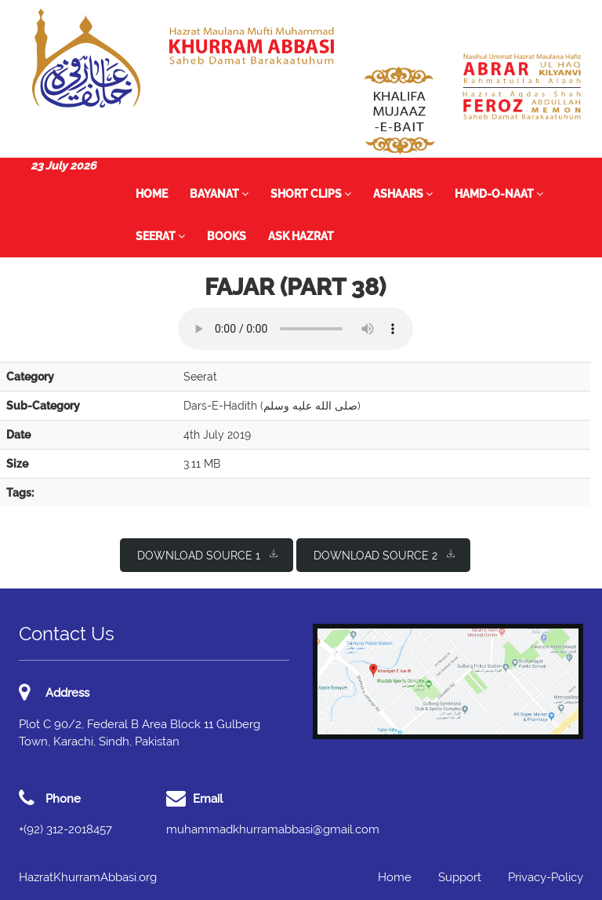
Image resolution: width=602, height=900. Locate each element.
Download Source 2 (384, 554)
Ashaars (403, 194)
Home (152, 194)
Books (226, 236)
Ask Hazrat (301, 236)
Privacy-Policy (545, 877)
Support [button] (459, 877)
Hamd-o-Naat (499, 194)
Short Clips (310, 194)
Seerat (160, 236)
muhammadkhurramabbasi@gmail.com (272, 829)
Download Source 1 (207, 554)
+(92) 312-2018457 (65, 829)
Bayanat (219, 194)
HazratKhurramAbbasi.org (88, 877)
